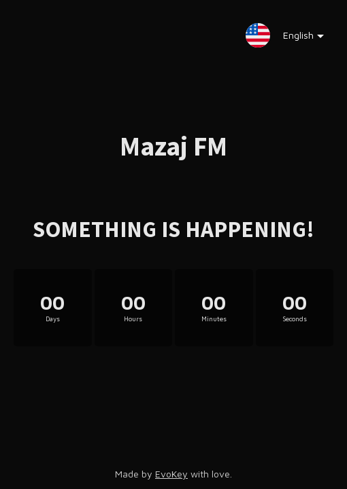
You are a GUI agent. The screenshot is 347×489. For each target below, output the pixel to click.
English (294, 38)
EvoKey (171, 473)
